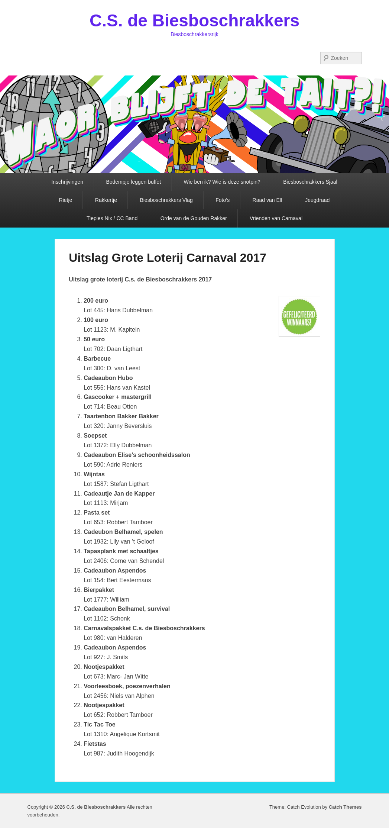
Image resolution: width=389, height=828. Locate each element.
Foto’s (222, 200)
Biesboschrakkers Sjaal (310, 182)
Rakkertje (106, 200)
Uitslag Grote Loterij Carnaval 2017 (167, 257)
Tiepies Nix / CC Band (112, 218)
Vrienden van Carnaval (276, 218)
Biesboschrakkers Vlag (166, 200)
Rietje (65, 200)
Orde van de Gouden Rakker (194, 218)
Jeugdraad (317, 200)
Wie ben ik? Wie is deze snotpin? (222, 182)
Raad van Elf (267, 200)
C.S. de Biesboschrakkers (194, 20)
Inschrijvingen (67, 182)
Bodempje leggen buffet (133, 182)
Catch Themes (345, 807)
